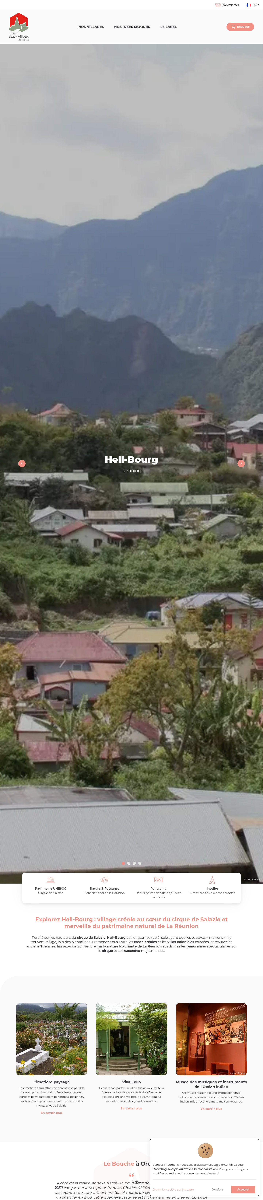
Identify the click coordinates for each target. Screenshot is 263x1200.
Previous (22, 463)
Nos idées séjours (132, 27)
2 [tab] (129, 863)
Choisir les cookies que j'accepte (173, 1189)
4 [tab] (140, 863)
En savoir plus (51, 1113)
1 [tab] (123, 863)
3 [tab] (134, 863)
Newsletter (227, 5)
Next (241, 463)
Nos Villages (91, 27)
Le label (168, 27)
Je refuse (217, 1189)
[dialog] (204, 1168)
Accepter (243, 1189)
